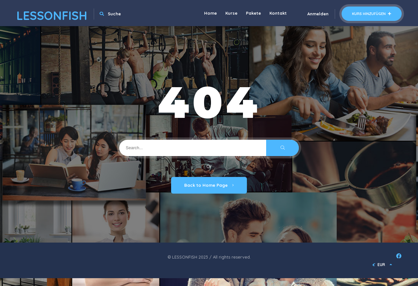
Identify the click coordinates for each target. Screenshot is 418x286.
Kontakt (278, 13)
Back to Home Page (209, 185)
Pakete (253, 13)
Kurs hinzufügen (371, 13)
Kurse (231, 13)
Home (210, 13)
